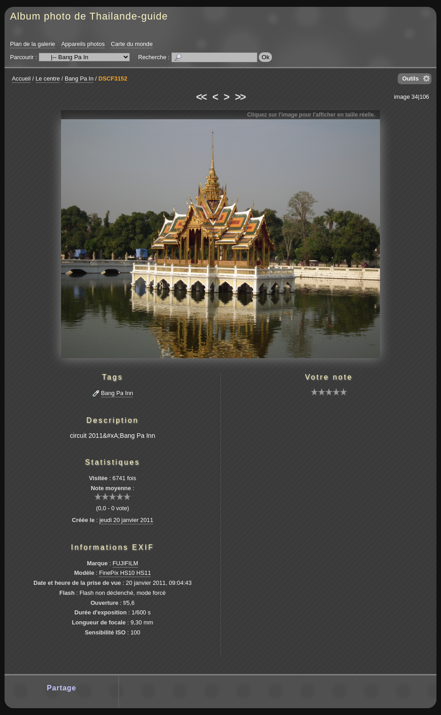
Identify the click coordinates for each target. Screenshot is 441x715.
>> (240, 97)
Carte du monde (132, 44)
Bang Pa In (79, 78)
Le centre (48, 78)
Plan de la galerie (32, 44)
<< (201, 97)
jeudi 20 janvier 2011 (126, 520)
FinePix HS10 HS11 (125, 572)
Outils (410, 78)
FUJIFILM (125, 563)
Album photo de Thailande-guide (89, 16)
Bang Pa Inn (117, 393)
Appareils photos (82, 44)
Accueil (21, 78)
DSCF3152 (112, 78)
